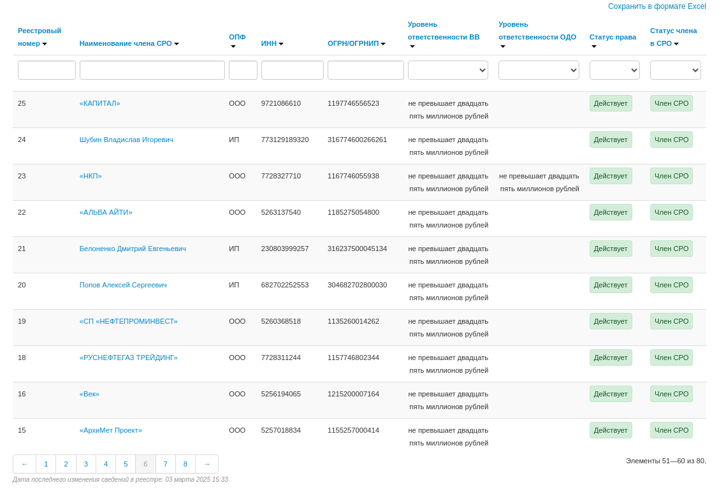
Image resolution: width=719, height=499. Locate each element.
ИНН (272, 43)
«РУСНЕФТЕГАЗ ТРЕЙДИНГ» (129, 357)
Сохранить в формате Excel (657, 6)
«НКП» (91, 176)
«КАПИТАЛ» (100, 103)
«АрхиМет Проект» (111, 430)
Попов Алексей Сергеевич (123, 285)
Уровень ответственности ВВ (444, 34)
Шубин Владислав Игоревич (126, 139)
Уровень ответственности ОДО (537, 34)
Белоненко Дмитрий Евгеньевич (133, 248)
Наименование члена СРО (129, 43)
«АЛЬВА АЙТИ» (106, 212)
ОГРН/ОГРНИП (357, 43)
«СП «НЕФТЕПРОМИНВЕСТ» (129, 321)
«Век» (89, 394)
